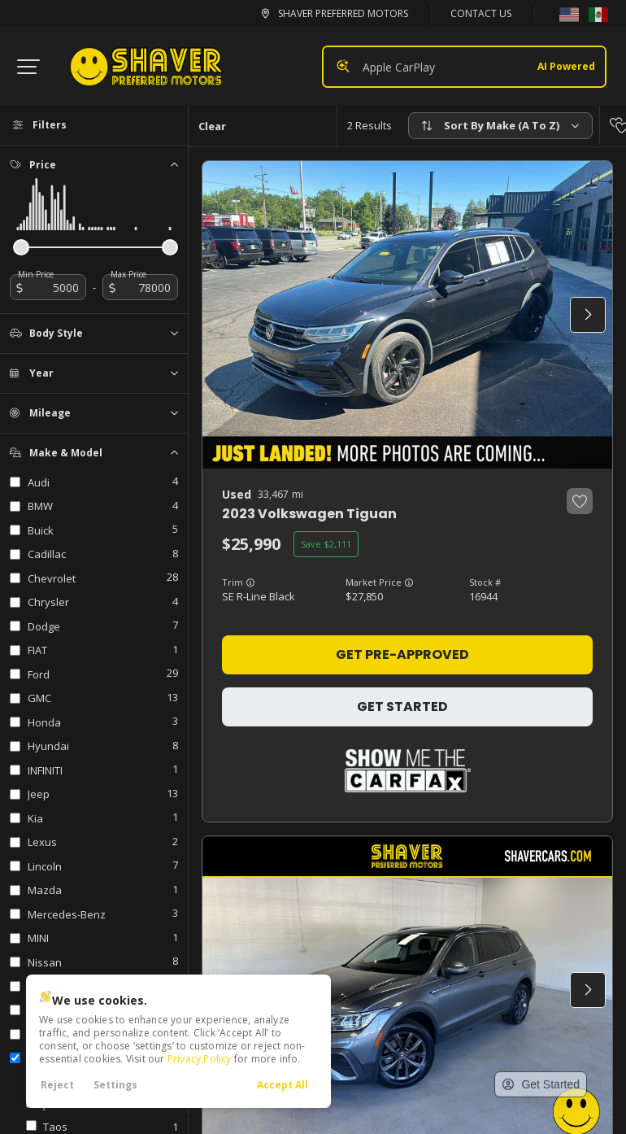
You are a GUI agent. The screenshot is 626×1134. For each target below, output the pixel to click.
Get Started (402, 706)
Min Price (36, 274)
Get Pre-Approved (402, 654)
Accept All (282, 1085)
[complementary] (553, 1005)
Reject (57, 1085)
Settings (115, 1085)
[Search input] (464, 66)
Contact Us (480, 13)
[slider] (21, 247)
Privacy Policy (199, 1059)
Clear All (212, 132)
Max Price (128, 274)
